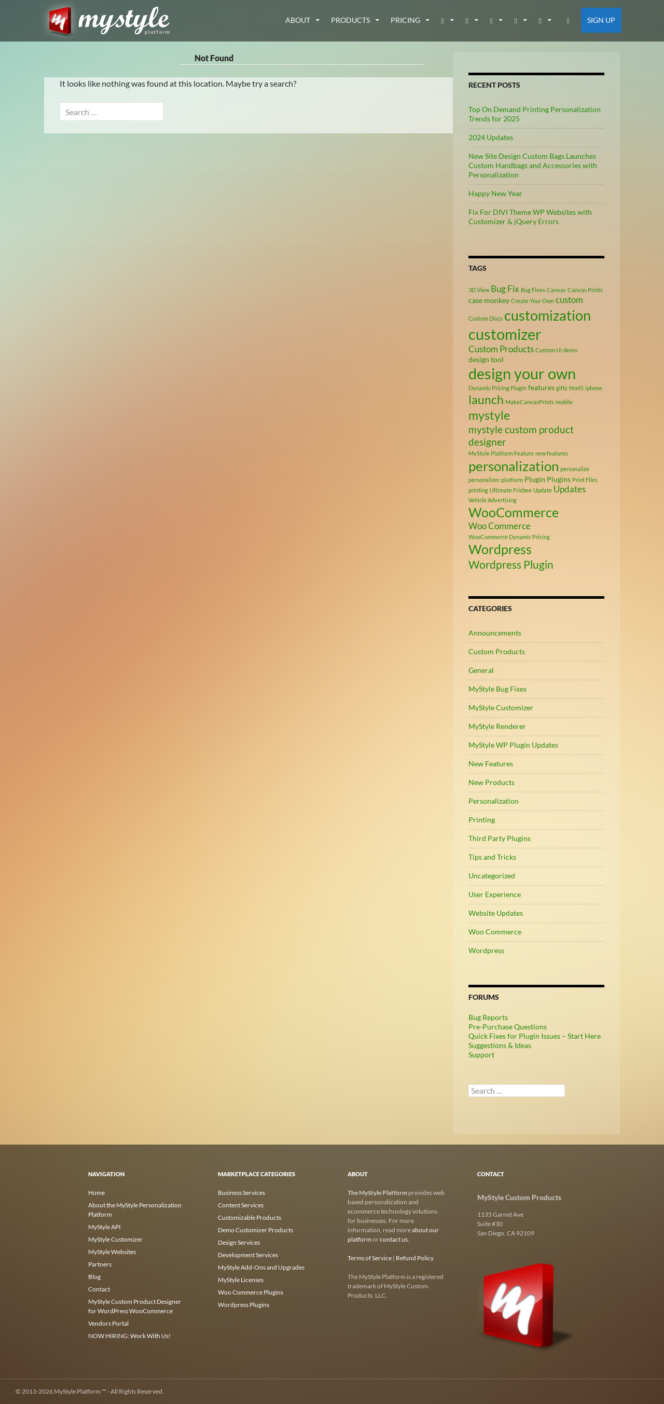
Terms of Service (370, 1258)
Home (96, 1192)
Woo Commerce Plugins (250, 1292)
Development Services (248, 1255)
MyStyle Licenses (241, 1280)
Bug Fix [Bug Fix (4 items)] (505, 289)
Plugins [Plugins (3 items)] (559, 479)
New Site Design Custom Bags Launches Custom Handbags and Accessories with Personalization (532, 165)
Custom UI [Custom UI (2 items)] (548, 350)
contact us (394, 1239)
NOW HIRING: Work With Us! (129, 1336)
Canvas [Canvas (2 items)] (556, 289)
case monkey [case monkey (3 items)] (488, 300)
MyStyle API (104, 1227)
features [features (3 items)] (541, 387)
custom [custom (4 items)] (569, 300)
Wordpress (486, 950)
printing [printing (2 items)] (478, 490)
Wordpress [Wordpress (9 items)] (500, 549)
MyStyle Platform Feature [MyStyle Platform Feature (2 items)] (501, 453)
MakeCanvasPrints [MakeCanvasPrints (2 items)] (529, 401)
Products (350, 20)
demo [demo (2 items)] (570, 350)
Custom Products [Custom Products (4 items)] (501, 349)
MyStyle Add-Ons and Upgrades (261, 1267)
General (481, 670)
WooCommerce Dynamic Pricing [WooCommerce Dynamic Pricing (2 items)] (509, 536)
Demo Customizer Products (255, 1230)
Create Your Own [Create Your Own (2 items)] (532, 300)
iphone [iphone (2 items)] (593, 387)
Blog (94, 1277)
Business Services (241, 1192)
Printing (481, 819)
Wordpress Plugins (243, 1305)
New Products (491, 782)
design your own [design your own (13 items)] (522, 373)
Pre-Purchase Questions (507, 1026)
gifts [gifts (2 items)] (562, 387)
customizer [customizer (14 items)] (505, 334)
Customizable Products (249, 1217)
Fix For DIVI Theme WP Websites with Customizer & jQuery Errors (530, 217)
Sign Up (601, 20)
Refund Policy (415, 1258)
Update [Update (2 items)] (542, 490)
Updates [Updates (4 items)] (570, 489)
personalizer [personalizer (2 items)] (484, 479)
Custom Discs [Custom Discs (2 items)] (485, 318)
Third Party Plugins (499, 838)
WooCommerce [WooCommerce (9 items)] (513, 512)
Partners (100, 1264)
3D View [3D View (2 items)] (478, 289)
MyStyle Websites (112, 1252)
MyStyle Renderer (497, 726)
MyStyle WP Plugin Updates (513, 744)
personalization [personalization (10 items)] (513, 466)
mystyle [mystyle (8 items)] (489, 415)
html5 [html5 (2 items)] (576, 387)
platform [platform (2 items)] (512, 479)
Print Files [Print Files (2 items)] (585, 479)
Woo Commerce (494, 931)
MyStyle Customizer (500, 707)
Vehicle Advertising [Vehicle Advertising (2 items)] (492, 500)
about (297, 20)
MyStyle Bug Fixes (497, 688)
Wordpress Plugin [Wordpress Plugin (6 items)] (511, 564)
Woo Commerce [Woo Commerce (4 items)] (499, 526)
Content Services (241, 1205)
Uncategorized (491, 875)
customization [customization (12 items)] (547, 315)
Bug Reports (488, 1017)
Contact (99, 1289)
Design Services (239, 1242)
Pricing (405, 20)
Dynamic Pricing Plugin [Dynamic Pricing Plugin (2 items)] (497, 387)
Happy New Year (495, 193)
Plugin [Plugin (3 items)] (534, 479)
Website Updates (495, 913)
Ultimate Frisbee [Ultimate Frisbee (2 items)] (511, 490)
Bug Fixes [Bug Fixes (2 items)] (533, 289)
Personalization (493, 800)
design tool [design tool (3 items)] (486, 359)
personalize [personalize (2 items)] (574, 468)
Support (481, 1054)
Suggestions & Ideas (499, 1045)
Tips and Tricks (492, 856)
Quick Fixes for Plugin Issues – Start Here (534, 1035)
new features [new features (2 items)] (551, 453)
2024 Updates (490, 137)
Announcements (494, 632)
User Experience (494, 894)
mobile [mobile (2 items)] (564, 401)
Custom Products (496, 651)
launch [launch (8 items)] (486, 399)
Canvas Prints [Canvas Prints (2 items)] (585, 289)
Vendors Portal (108, 1323)
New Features (490, 763)
